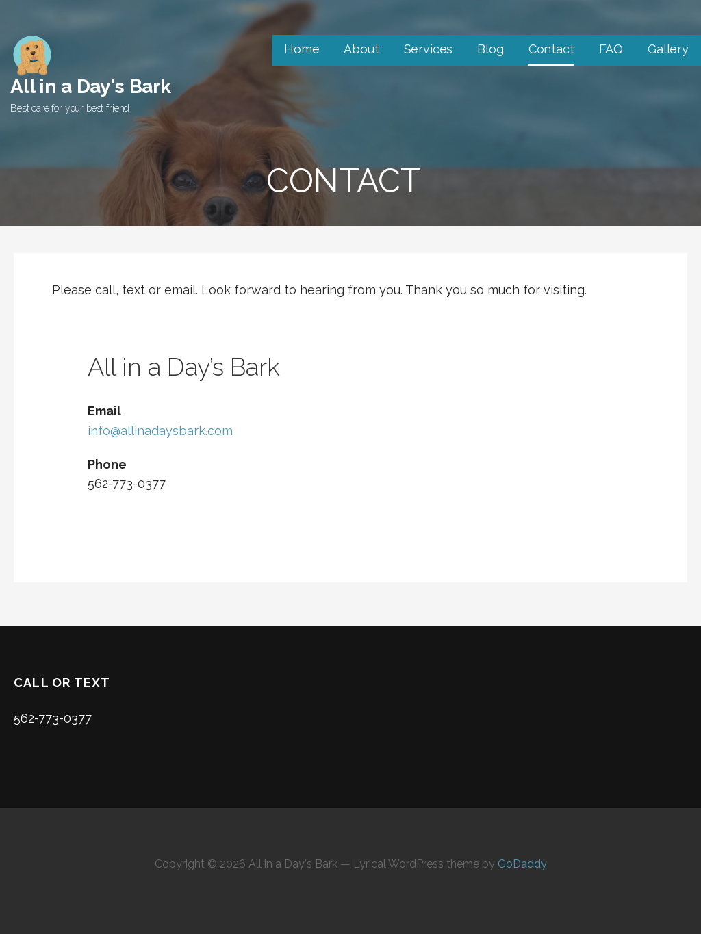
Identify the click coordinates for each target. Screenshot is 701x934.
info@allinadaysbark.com (160, 431)
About (361, 49)
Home (301, 49)
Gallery (668, 49)
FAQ (611, 49)
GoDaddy (522, 863)
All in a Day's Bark (90, 86)
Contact (551, 49)
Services (428, 49)
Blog (490, 49)
